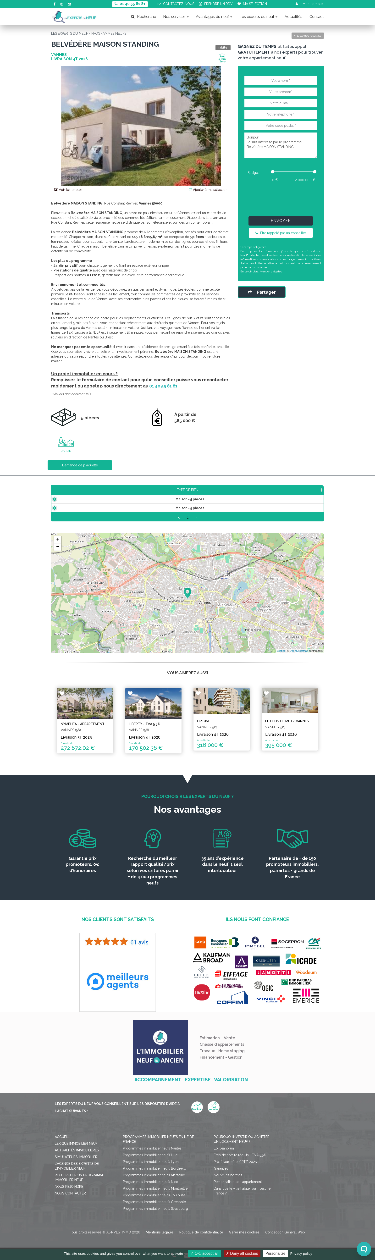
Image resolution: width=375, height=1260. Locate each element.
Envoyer (281, 220)
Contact (316, 16)
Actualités (293, 16)
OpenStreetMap (299, 652)
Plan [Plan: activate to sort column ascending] (257, 490)
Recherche (143, 16)
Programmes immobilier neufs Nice (150, 1180)
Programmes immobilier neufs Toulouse (154, 1193)
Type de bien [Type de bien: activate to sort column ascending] (75, 490)
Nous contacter (70, 1191)
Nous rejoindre (69, 1185)
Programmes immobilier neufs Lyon (151, 1160)
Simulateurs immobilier (76, 1155)
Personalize (275, 1253)
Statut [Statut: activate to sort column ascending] (286, 490)
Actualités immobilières (77, 1148)
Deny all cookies (242, 1253)
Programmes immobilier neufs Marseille (154, 1173)
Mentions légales (271, 271)
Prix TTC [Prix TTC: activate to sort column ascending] (150, 490)
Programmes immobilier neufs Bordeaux (154, 1166)
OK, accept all (204, 1253)
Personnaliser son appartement (238, 1180)
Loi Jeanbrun (224, 1146)
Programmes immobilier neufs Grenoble (154, 1200)
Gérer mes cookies (244, 1230)
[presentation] (281, 198)
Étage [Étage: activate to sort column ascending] (181, 490)
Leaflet (281, 652)
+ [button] (57, 540)
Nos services (176, 16)
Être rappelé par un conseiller (280, 233)
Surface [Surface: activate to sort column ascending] (117, 490)
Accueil (62, 1135)
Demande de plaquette (80, 465)
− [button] (57, 548)
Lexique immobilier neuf (76, 1142)
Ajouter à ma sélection (208, 190)
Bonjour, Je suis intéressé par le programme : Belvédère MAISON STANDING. (281, 145)
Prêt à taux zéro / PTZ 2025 (235, 1160)
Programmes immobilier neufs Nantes (152, 1146)
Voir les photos (68, 190)
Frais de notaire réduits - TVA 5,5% (240, 1153)
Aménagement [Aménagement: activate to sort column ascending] (220, 490)
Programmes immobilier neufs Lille (150, 1153)
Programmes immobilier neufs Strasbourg (155, 1207)
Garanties (221, 1166)
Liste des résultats (307, 35)
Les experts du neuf (258, 16)
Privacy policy (301, 1253)
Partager (262, 292)
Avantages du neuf (214, 16)
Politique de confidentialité (201, 1230)
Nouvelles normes (228, 1173)
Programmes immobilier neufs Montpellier (156, 1186)
